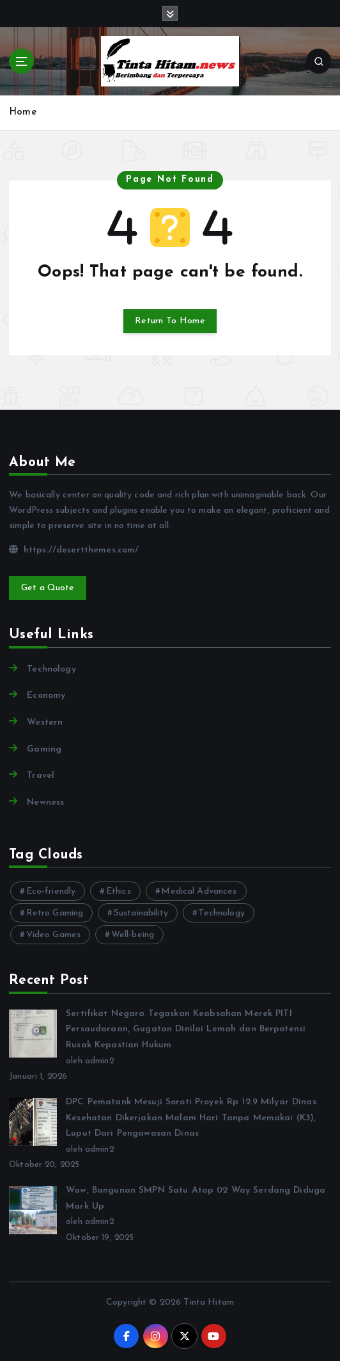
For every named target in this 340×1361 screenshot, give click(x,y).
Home (22, 112)
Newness (45, 802)
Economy (46, 695)
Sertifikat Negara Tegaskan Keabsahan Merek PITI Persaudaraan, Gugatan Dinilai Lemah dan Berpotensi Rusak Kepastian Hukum (185, 1029)
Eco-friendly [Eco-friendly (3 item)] (51, 891)
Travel (40, 775)
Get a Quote (48, 588)
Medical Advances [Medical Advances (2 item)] (198, 891)
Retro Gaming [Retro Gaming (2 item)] (55, 913)
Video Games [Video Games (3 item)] (53, 935)
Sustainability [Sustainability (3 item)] (141, 913)
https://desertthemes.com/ (74, 550)
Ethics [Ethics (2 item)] (118, 891)
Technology (51, 669)
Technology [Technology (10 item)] (221, 913)
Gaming (44, 749)
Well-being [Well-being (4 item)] (132, 935)
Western (45, 722)
